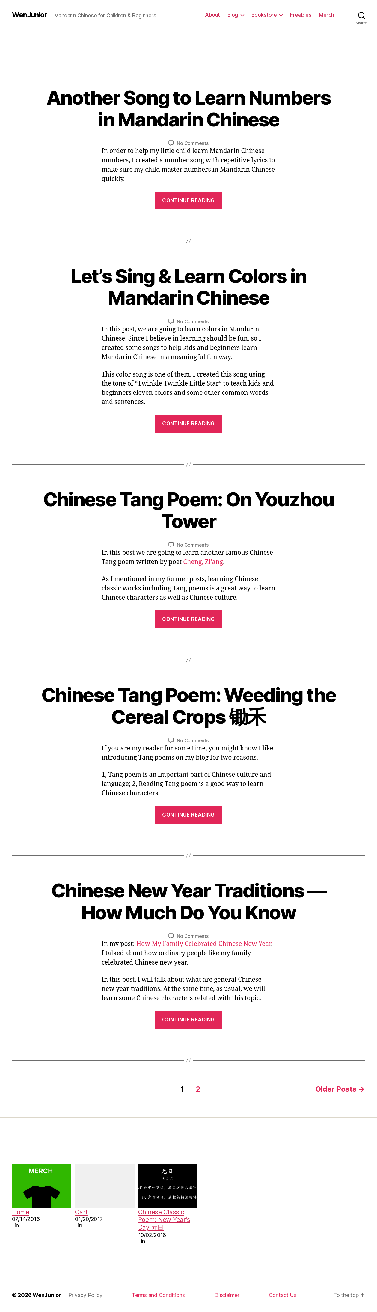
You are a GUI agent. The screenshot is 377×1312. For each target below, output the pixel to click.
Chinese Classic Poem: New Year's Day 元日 (164, 1219)
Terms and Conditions (158, 1295)
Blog (232, 15)
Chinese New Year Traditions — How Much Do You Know (188, 901)
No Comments (192, 143)
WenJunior (29, 15)
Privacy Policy (85, 1295)
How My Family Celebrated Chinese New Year (203, 944)
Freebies (300, 15)
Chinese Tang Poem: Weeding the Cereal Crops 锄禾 (188, 705)
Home (20, 1212)
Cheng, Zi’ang (203, 562)
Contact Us (283, 1295)
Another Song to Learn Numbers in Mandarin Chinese (188, 108)
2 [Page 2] (198, 1089)
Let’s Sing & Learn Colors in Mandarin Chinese (188, 286)
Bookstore (264, 15)
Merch (326, 15)
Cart (81, 1212)
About (212, 15)
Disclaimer (226, 1295)
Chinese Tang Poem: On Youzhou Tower (188, 510)
